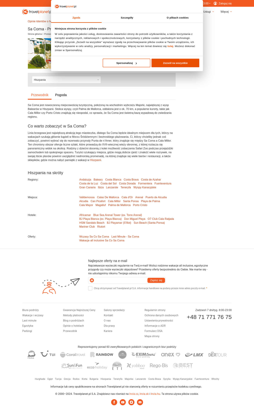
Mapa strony (152, 336)
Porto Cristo (140, 205)
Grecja (67, 379)
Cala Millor (114, 201)
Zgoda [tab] (76, 17)
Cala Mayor (86, 205)
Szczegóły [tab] (127, 17)
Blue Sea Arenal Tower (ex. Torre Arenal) (117, 215)
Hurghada (40, 379)
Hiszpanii (95, 160)
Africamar (85, 215)
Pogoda (61, 95)
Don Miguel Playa (134, 218)
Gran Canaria (87, 187)
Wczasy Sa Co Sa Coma (94, 236)
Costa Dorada (127, 183)
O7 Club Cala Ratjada (161, 218)
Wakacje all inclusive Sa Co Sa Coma (101, 240)
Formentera (145, 183)
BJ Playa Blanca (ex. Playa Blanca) (100, 218)
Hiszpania (105, 379)
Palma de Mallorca (119, 205)
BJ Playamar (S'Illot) (119, 222)
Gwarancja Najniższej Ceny (79, 310)
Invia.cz (133, 393)
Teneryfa (126, 187)
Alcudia (83, 201)
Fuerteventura (163, 183)
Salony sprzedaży (114, 310)
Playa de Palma (150, 201)
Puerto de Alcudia (156, 197)
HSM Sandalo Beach (92, 222)
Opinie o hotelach (73, 325)
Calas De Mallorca (108, 197)
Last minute (29, 320)
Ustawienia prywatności (159, 320)
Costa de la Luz (88, 183)
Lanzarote (112, 187)
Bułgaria (94, 379)
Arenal (139, 197)
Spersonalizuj (126, 63)
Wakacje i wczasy (32, 315)
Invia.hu (155, 393)
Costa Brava (131, 179)
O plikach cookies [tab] (177, 17)
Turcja (58, 379)
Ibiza (101, 187)
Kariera (108, 331)
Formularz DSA (153, 331)
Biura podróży (30, 310)
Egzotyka (27, 325)
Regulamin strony (155, 310)
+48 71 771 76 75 (209, 317)
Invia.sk (144, 393)
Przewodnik (50, 34)
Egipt (50, 379)
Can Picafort (98, 201)
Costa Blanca (113, 179)
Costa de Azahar (151, 179)
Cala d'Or (127, 197)
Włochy (215, 379)
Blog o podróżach (73, 320)
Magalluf (101, 205)
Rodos (76, 379)
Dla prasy (109, 325)
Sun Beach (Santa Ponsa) (149, 222)
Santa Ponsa (131, 201)
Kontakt (108, 315)
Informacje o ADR (155, 325)
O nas (107, 320)
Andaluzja (85, 179)
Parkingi (27, 331)
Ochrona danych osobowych (162, 315)
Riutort (101, 226)
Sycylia (166, 379)
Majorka (129, 379)
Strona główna (35, 34)
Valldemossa (87, 197)
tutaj (170, 46)
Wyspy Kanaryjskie (144, 187)
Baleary (98, 179)
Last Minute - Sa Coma (125, 236)
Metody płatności (73, 315)
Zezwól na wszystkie (175, 63)
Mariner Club (87, 226)
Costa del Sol (108, 183)
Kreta (84, 379)
